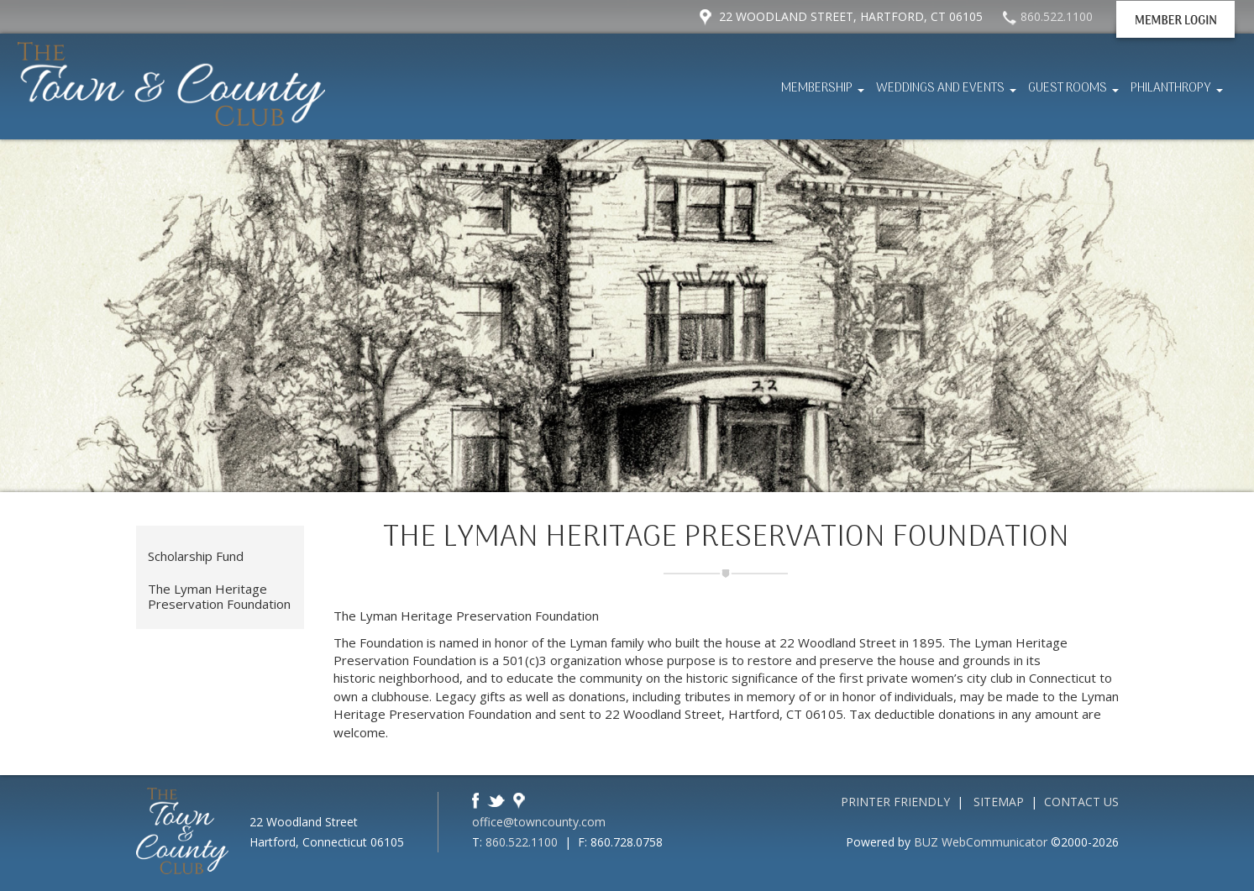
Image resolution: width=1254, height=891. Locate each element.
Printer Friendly (895, 802)
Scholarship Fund (196, 556)
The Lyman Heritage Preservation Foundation (219, 596)
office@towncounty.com (539, 822)
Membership (824, 93)
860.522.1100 (521, 842)
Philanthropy (1179, 93)
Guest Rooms (1075, 93)
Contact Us (1081, 802)
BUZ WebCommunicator (980, 842)
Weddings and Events (948, 93)
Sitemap (998, 802)
